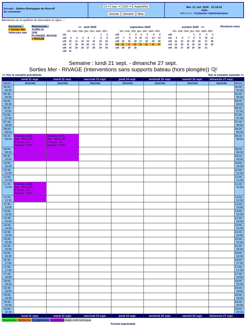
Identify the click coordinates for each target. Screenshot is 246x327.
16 (106, 41)
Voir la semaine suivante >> (226, 74)
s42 (170, 41)
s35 (64, 47)
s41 (170, 38)
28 (94, 47)
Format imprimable (123, 323)
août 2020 (90, 27)
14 (94, 41)
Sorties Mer (18, 29)
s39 (117, 44)
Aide (204, 10)
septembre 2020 (140, 27)
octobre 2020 (190, 27)
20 (88, 44)
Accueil (8, 8)
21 (94, 44)
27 (88, 47)
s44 (170, 47)
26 (82, 47)
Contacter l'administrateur (211, 13)
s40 (117, 47)
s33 (64, 41)
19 (82, 44)
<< (80, 27)
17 (70, 44)
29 (100, 47)
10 (70, 41)
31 (70, 51)
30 (106, 47)
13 (88, 41)
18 (76, 44)
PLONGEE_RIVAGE (44, 35)
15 (100, 41)
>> (202, 27)
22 (100, 44)
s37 (117, 38)
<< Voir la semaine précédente (21, 74)
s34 (64, 44)
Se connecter (12, 11)
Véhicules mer (17, 32)
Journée (30, 83)
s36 (64, 51)
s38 (117, 41)
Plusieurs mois (230, 26)
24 (70, 47)
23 (106, 44)
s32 (64, 38)
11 (76, 41)
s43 (170, 44)
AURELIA (38, 29)
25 (76, 47)
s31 (64, 34)
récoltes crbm (23, 135)
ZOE (34, 32)
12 (82, 41)
